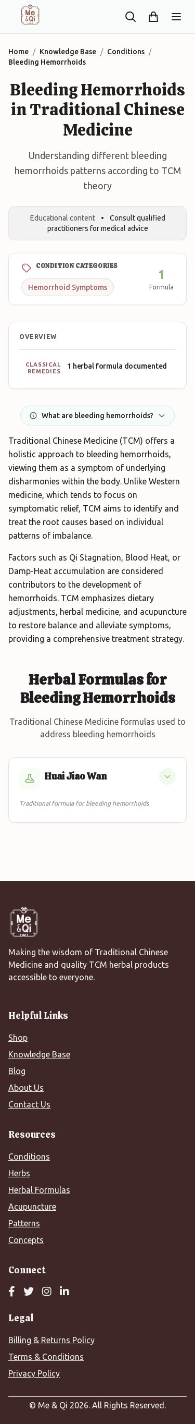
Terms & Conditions (46, 1356)
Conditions (29, 1156)
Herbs (19, 1173)
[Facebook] (11, 1292)
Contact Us (29, 1104)
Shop (18, 1037)
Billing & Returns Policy (51, 1340)
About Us (26, 1087)
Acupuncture (32, 1206)
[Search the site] (130, 16)
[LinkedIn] (64, 1292)
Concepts (26, 1240)
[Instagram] (46, 1292)
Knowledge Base (39, 1054)
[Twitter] (28, 1292)
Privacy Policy (34, 1373)
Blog (16, 1071)
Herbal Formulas (39, 1190)
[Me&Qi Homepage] (30, 14)
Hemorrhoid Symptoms (67, 287)
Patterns (24, 1223)
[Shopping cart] (153, 16)
